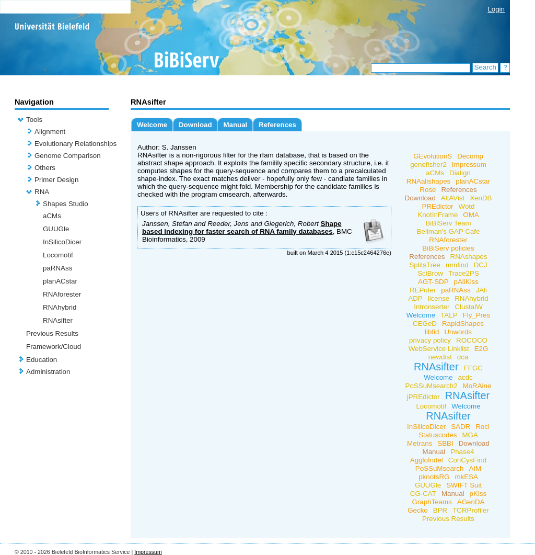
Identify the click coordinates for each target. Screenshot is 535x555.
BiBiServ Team (448, 223)
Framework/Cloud (53, 346)
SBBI (445, 443)
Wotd (467, 206)
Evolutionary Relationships (75, 144)
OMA (471, 215)
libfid (432, 332)
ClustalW (468, 307)
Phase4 (462, 452)
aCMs (52, 216)
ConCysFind (467, 460)
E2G (481, 349)
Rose (428, 190)
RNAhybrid (59, 307)
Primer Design (56, 180)
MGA (470, 435)
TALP (448, 315)
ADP (415, 298)
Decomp (470, 156)
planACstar (60, 281)
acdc (465, 377)
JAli (481, 290)
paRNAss (57, 268)
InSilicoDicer (62, 242)
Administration (48, 372)
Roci (482, 427)
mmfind (457, 265)
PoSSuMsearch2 (431, 386)
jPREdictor (423, 397)
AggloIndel (426, 460)
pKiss (478, 493)
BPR (440, 510)
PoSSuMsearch (439, 468)
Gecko (418, 510)
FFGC (473, 368)
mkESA (466, 477)
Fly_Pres (477, 315)
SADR (460, 427)
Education (41, 360)
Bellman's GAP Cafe (448, 231)
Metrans (419, 443)
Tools (34, 119)
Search (485, 67)
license (439, 298)
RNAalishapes (428, 181)
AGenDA (471, 502)
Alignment (49, 131)
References (277, 125)
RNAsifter (58, 320)
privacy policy (430, 340)
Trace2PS (463, 273)
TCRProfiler (470, 510)
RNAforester (62, 294)
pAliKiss (466, 282)
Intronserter (431, 307)
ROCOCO (471, 340)
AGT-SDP (433, 282)
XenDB (481, 198)
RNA (41, 192)
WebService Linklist (439, 349)
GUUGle (56, 229)
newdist (440, 357)
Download (195, 125)
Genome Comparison (67, 156)
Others (44, 168)
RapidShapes (463, 323)
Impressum (469, 164)
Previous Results (52, 333)
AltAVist (452, 198)
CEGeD (425, 323)
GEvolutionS (432, 156)
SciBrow (430, 273)
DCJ (480, 265)
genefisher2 (428, 164)
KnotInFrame (437, 215)
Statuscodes (437, 435)
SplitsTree (424, 265)
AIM (475, 468)
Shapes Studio (65, 204)
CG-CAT (423, 493)
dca (463, 357)
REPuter (423, 290)
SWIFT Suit (464, 485)
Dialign (460, 173)
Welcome (152, 125)
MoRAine (477, 386)
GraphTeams (432, 502)
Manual (235, 125)
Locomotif (58, 255)
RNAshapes (468, 256)
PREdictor (437, 206)
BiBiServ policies (448, 248)
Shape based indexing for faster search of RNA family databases (242, 227)
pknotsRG (433, 477)
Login (496, 9)
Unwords (458, 332)
